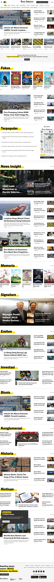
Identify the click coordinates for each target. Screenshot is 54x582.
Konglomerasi (22, 5)
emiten (9, 5)
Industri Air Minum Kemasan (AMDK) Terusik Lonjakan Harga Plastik (18, 133)
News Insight (47, 5)
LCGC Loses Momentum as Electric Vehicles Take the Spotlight (11, 189)
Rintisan (32, 5)
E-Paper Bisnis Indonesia (31, 567)
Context (45, 567)
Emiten (5, 121)
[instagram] (34, 572)
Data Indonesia (49, 567)
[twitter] (36, 572)
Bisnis (17, 5)
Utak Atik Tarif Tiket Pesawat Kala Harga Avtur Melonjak (48, 47)
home (5, 5)
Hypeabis (41, 567)
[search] (50, 2)
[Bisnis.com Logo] (1, 2)
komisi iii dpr (7, 7)
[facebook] (41, 572)
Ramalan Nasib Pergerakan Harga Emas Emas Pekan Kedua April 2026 (27, 47)
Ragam (37, 5)
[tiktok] (39, 572)
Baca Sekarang (47, 157)
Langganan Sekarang (4, 574)
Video (53, 567)
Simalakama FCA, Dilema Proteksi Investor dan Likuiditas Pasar (17, 142)
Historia (28, 5)
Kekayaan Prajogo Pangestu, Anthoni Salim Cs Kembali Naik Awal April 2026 (19, 146)
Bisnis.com (25, 567)
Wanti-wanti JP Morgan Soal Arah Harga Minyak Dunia (5, 47)
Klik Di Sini (27, 59)
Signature (41, 5)
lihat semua (52, 68)
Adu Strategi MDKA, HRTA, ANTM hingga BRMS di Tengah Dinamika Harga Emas (37, 47)
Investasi (13, 5)
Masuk (53, 2)
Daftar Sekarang (6, 521)
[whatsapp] (43, 572)
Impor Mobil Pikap (25, 7)
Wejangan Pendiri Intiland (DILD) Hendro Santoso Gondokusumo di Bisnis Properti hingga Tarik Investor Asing (13, 317)
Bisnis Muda (37, 567)
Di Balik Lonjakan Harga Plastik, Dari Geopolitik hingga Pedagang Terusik (16, 47)
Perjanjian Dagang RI (16, 7)
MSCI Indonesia (34, 7)
